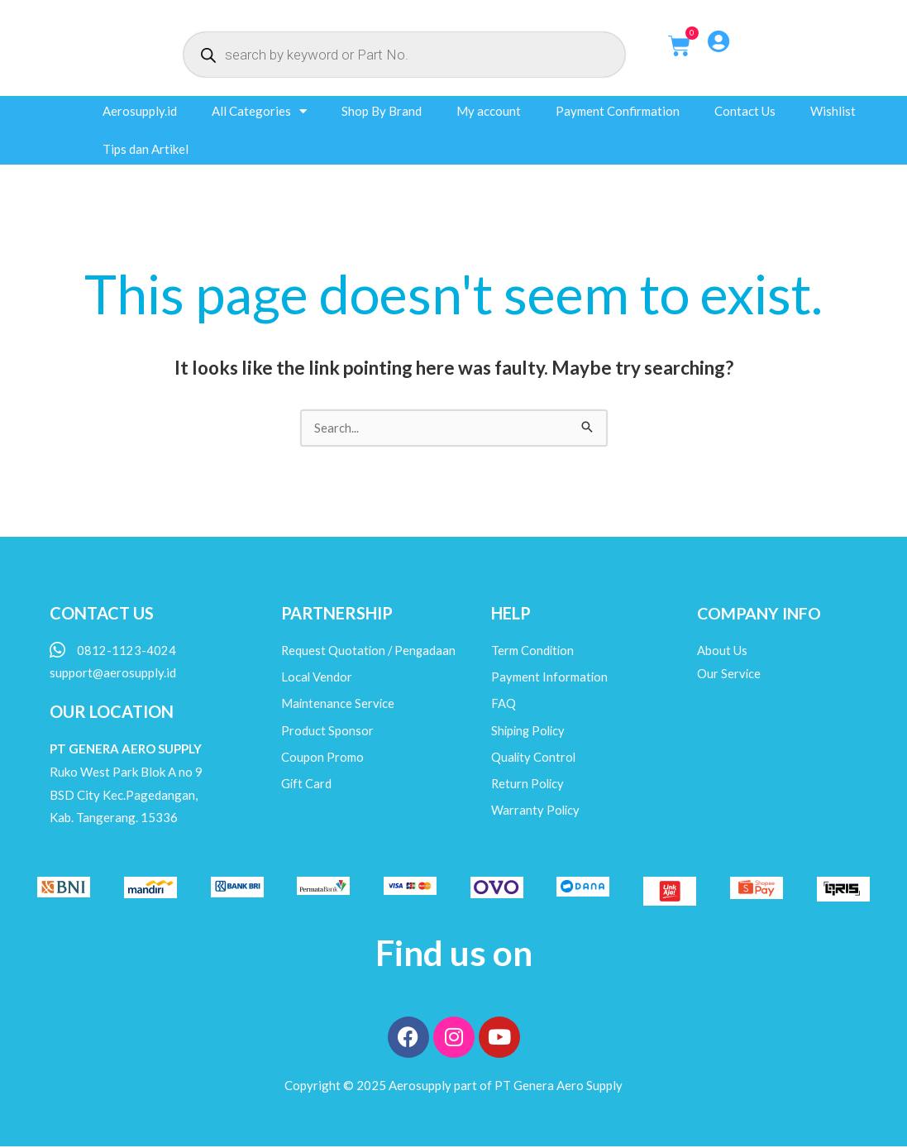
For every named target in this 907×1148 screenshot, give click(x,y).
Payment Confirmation (618, 110)
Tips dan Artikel (146, 148)
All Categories (259, 111)
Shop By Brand (381, 110)
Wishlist (833, 110)
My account (488, 110)
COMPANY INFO (760, 614)
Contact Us (745, 110)
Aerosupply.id (140, 110)
